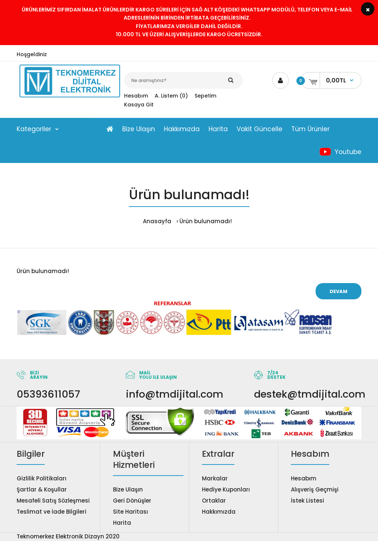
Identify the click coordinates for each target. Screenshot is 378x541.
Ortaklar (214, 500)
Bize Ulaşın (128, 489)
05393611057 (48, 394)
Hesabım (136, 95)
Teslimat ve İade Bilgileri (51, 512)
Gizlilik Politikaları (41, 478)
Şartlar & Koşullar (42, 489)
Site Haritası (130, 512)
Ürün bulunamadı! (205, 221)
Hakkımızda (219, 512)
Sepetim (205, 95)
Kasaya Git (139, 104)
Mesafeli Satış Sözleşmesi (53, 500)
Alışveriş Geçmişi (315, 489)
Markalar (215, 478)
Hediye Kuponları (226, 489)
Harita (122, 523)
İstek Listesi (307, 500)
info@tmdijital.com (174, 394)
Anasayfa (157, 221)
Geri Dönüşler (132, 500)
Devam (338, 291)
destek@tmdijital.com (309, 394)
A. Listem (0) (171, 95)
